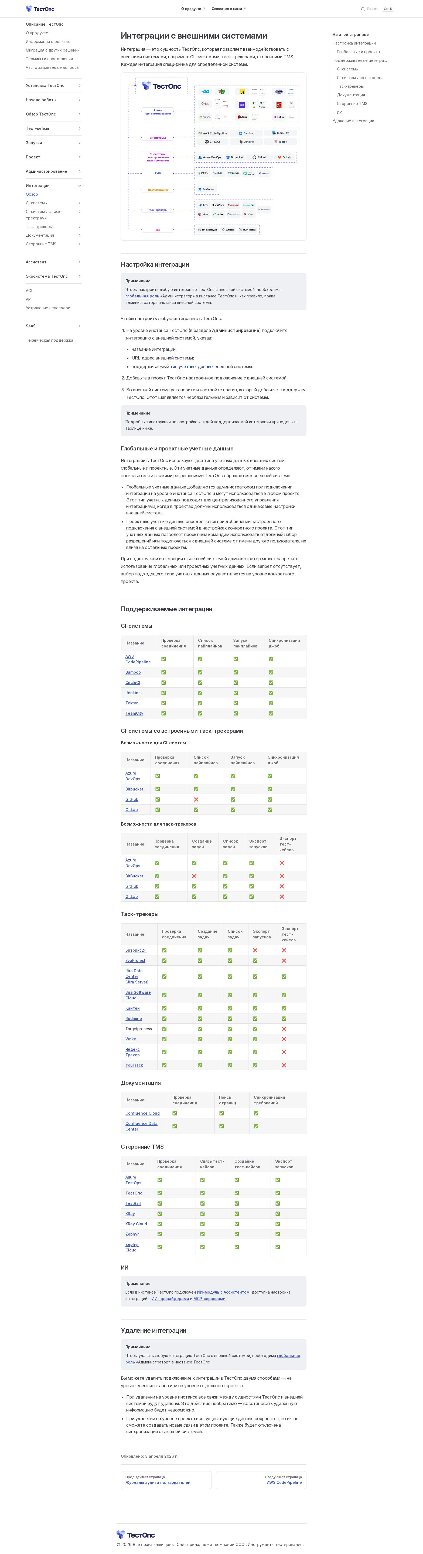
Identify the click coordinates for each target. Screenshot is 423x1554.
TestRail (133, 1203)
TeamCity (134, 713)
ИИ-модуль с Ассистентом (223, 1292)
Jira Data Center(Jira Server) (137, 976)
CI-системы (348, 69)
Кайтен (132, 1008)
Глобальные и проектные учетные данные (360, 51)
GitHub (131, 799)
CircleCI (132, 682)
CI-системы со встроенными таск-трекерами (360, 77)
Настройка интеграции (354, 43)
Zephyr (132, 1234)
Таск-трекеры (350, 86)
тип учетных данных (192, 366)
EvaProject (135, 960)
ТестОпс (133, 1193)
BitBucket (134, 876)
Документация (351, 95)
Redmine (133, 1018)
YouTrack (134, 1065)
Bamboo (133, 672)
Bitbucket (134, 789)
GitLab (131, 809)
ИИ (339, 112)
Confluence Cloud (142, 1113)
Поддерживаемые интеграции (360, 60)
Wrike (130, 1039)
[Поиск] (377, 8)
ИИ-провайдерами (170, 1298)
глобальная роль (142, 296)
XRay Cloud (136, 1224)
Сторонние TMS (352, 103)
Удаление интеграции (353, 120)
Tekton (132, 703)
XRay (130, 1213)
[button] (54, 24)
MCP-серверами (209, 1298)
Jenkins (133, 692)
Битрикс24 (136, 950)
